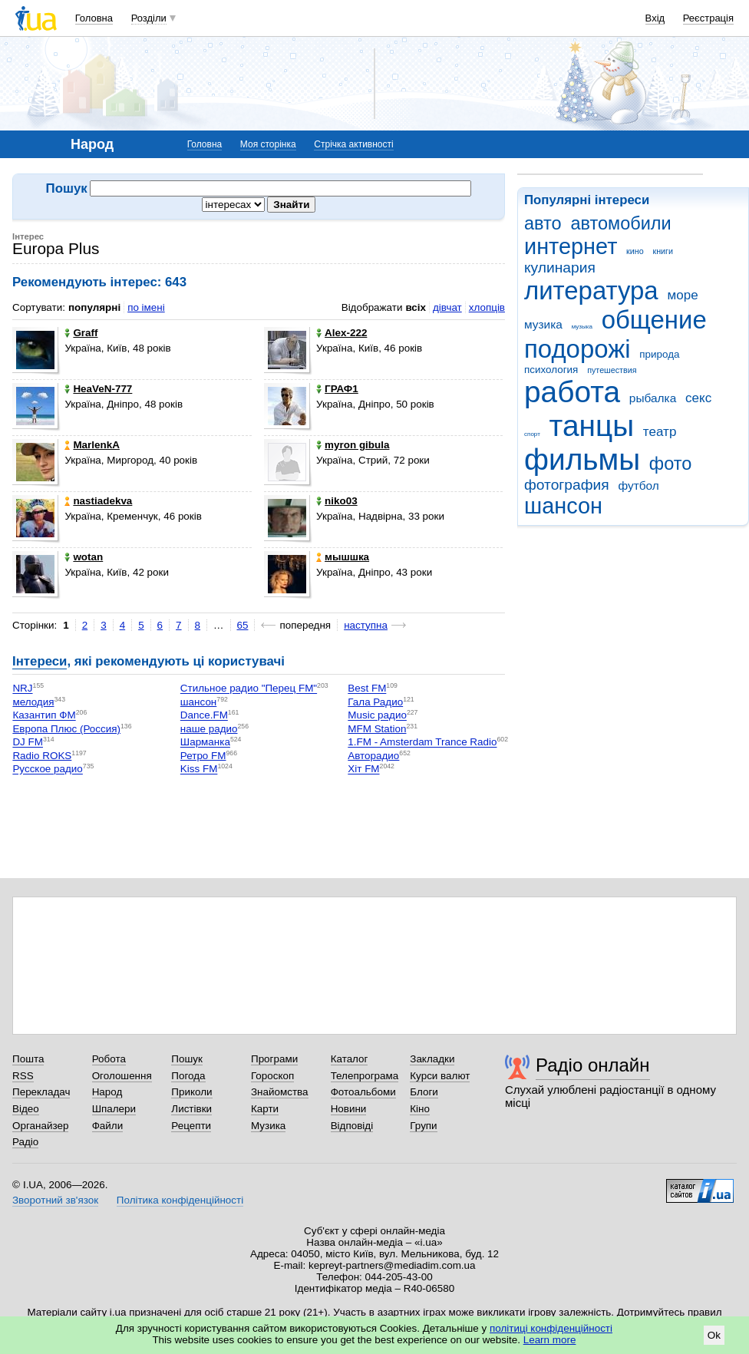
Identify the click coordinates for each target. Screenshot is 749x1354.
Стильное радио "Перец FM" (248, 689)
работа (572, 391)
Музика (268, 1125)
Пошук (187, 1059)
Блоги (424, 1092)
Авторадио (373, 755)
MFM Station (377, 729)
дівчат (447, 307)
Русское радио (47, 769)
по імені (146, 307)
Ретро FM (203, 755)
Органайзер (40, 1125)
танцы (592, 425)
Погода (188, 1076)
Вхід (655, 18)
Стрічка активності (353, 144)
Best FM (367, 689)
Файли (108, 1125)
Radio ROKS (41, 755)
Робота (109, 1059)
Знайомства (280, 1092)
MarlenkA (92, 445)
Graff (80, 332)
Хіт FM (363, 769)
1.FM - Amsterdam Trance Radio (422, 742)
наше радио (209, 729)
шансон (563, 506)
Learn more (549, 1340)
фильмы (582, 459)
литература (591, 290)
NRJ (22, 689)
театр (660, 431)
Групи (423, 1125)
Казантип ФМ (43, 716)
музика (543, 324)
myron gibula (352, 445)
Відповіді (352, 1125)
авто (543, 223)
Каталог (349, 1059)
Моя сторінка (268, 144)
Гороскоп (272, 1076)
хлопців (487, 307)
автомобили (620, 223)
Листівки (191, 1109)
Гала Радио (375, 702)
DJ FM (27, 742)
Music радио (377, 716)
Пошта (28, 1059)
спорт (532, 434)
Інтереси (39, 661)
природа (659, 354)
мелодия (33, 702)
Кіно (420, 1109)
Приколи (191, 1092)
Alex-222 (341, 332)
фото (670, 464)
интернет (570, 246)
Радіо (25, 1142)
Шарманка (205, 742)
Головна (94, 18)
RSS (23, 1076)
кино (635, 251)
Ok (714, 1335)
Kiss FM (199, 769)
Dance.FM (204, 716)
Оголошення (122, 1076)
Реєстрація (708, 18)
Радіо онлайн (593, 1065)
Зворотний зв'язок (55, 1200)
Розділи (149, 18)
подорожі (577, 349)
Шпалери (114, 1109)
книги (662, 251)
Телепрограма (365, 1076)
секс (698, 398)
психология (551, 369)
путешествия (611, 370)
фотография (566, 485)
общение (654, 319)
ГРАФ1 (337, 389)
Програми (274, 1059)
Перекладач (41, 1092)
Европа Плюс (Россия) (66, 729)
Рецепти (191, 1125)
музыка (582, 326)
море (682, 295)
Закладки (432, 1059)
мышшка (342, 557)
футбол (638, 485)
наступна (366, 625)
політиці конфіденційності (551, 1328)
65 (243, 625)
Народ (107, 1092)
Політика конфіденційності (180, 1200)
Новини (349, 1109)
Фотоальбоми (363, 1092)
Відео (25, 1109)
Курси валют (440, 1076)
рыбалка (652, 398)
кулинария (560, 267)
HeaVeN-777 (98, 389)
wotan (83, 557)
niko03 (337, 501)
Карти (265, 1109)
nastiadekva (98, 501)
